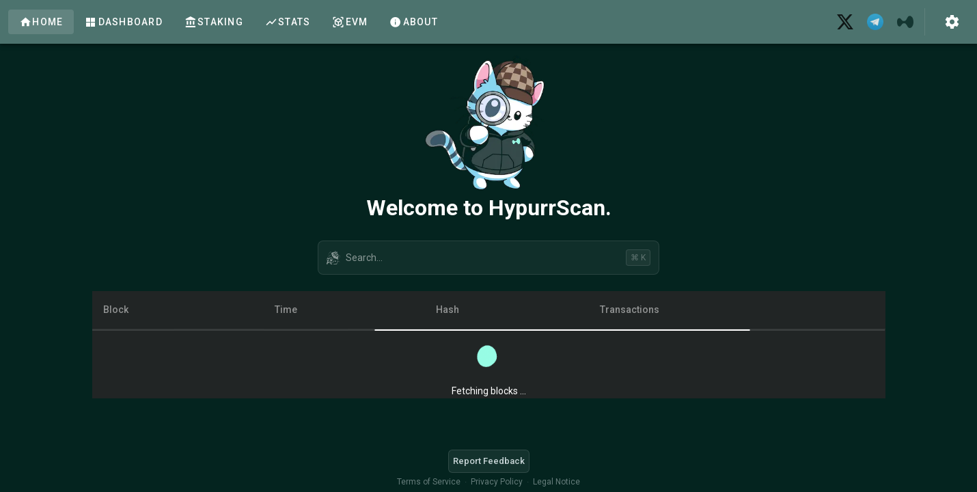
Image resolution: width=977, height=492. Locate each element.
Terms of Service (428, 482)
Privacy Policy (497, 482)
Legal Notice (556, 482)
